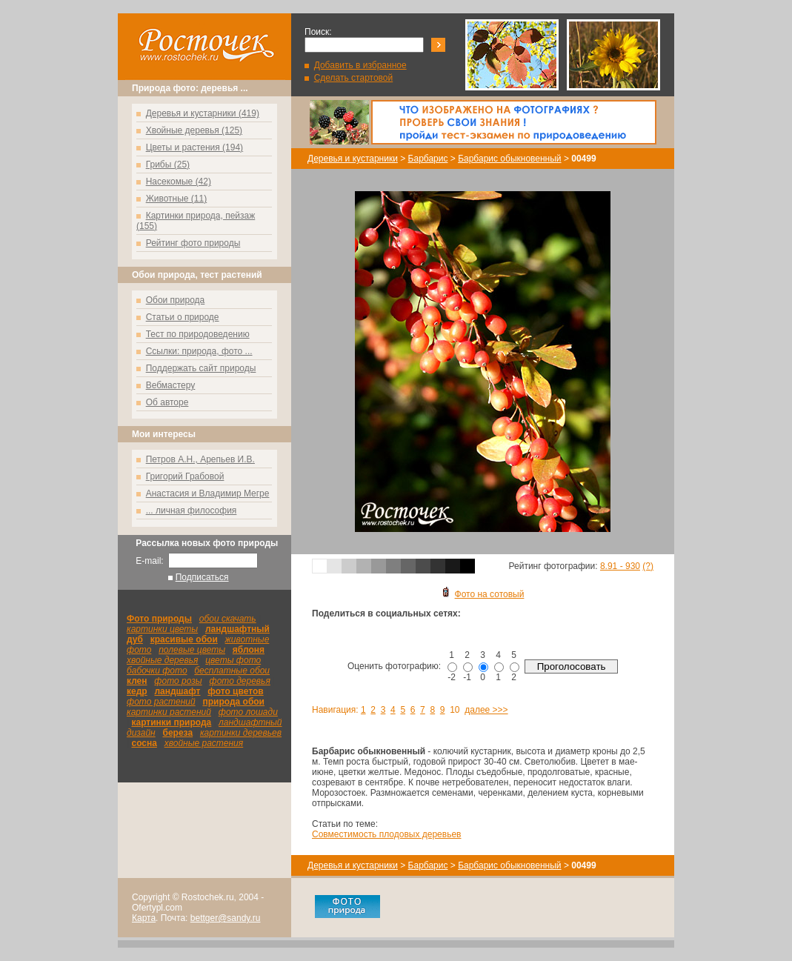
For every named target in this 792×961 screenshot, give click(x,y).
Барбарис (428, 158)
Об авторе (167, 402)
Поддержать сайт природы (201, 368)
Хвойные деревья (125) (194, 130)
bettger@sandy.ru (225, 918)
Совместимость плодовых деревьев (386, 834)
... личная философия (191, 510)
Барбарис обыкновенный (509, 158)
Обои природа (175, 300)
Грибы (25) (168, 164)
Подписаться (202, 577)
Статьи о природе (182, 317)
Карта (144, 918)
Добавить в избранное (360, 65)
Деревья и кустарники (352, 158)
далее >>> (486, 710)
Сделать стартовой (353, 78)
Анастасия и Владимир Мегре (208, 493)
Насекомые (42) (178, 181)
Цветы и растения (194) (194, 147)
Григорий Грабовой (185, 476)
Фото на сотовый (483, 594)
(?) (647, 566)
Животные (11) (176, 198)
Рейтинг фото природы (193, 243)
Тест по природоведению (198, 334)
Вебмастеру (171, 385)
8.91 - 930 (620, 566)
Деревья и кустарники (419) (202, 113)
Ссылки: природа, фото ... (199, 351)
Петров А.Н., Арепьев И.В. (200, 459)
